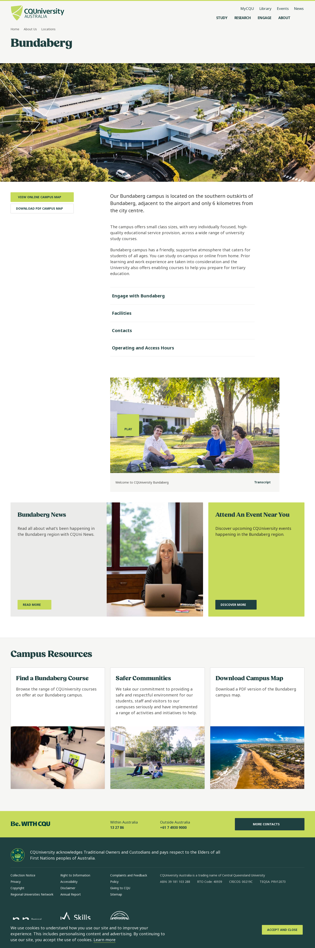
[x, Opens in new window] (199, 896)
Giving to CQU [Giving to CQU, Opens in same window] (120, 888)
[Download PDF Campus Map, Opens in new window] (42, 208)
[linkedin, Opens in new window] (188, 896)
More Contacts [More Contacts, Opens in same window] (270, 824)
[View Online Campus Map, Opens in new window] (42, 197)
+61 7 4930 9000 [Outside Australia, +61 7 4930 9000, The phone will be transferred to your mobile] (173, 827)
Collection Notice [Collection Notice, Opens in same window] (23, 875)
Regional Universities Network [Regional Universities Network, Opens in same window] (32, 894)
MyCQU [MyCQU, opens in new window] (247, 8)
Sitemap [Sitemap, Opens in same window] (116, 894)
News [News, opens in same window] (299, 8)
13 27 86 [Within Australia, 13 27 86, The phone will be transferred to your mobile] (117, 827)
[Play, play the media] (128, 425)
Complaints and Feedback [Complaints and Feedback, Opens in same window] (128, 875)
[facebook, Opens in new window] (165, 896)
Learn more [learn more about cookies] (104, 939)
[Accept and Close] (282, 930)
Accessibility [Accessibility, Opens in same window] (68, 882)
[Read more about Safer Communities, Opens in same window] (157, 728)
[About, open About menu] (284, 17)
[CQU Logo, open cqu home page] (38, 13)
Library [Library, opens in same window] (265, 8)
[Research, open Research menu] (243, 17)
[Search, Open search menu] (300, 17)
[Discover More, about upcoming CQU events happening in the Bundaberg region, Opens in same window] (236, 605)
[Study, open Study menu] (221, 17)
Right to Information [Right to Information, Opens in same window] (75, 875)
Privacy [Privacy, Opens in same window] (16, 882)
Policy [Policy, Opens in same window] (114, 882)
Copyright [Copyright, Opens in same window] (17, 888)
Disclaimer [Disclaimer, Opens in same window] (67, 888)
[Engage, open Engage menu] (264, 17)
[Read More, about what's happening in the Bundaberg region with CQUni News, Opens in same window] (34, 605)
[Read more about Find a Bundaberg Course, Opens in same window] (58, 728)
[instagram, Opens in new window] (176, 896)
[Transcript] (258, 482)
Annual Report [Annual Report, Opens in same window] (70, 894)
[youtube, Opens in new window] (210, 896)
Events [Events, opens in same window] (283, 8)
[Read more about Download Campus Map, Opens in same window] (257, 728)
